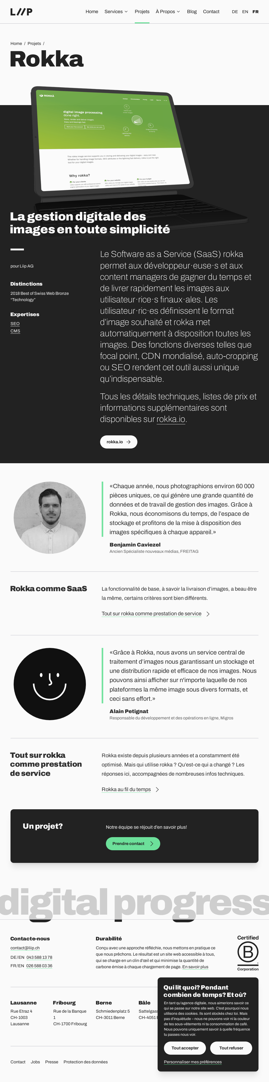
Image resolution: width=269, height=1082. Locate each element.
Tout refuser (231, 1048)
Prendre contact (133, 844)
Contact (211, 11)
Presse (51, 1062)
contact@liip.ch (25, 948)
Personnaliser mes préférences (193, 1062)
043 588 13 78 (39, 957)
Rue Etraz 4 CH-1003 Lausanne (21, 1017)
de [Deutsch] (235, 11)
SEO (15, 323)
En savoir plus (195, 967)
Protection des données (86, 1062)
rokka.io (171, 419)
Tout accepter (185, 1048)
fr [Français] (255, 11)
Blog (192, 11)
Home (92, 11)
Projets (142, 11)
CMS (15, 331)
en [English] (245, 11)
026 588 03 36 (39, 966)
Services (116, 11)
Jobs (35, 1062)
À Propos (168, 11)
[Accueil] (21, 12)
